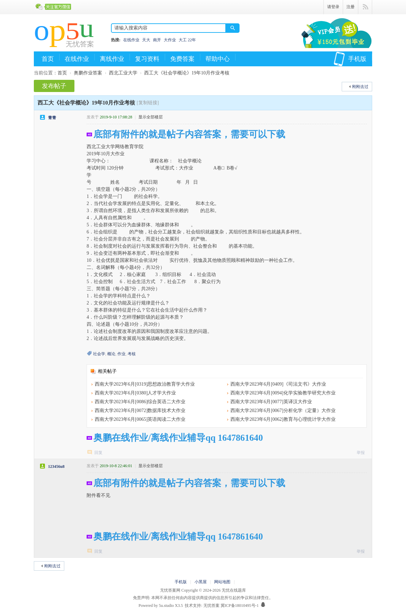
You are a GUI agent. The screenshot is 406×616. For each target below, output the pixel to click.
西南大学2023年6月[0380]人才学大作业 (135, 392)
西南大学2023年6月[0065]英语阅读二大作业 (140, 419)
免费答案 (182, 58)
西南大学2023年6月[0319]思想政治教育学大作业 (145, 384)
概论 (111, 353)
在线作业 (131, 40)
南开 (157, 40)
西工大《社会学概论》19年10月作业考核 (186, 72)
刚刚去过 (360, 86)
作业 (121, 353)
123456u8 (56, 466)
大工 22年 (187, 40)
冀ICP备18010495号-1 (240, 605)
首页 (48, 58)
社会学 (99, 353)
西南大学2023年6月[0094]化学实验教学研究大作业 (282, 392)
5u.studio (166, 605)
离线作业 (112, 58)
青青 (52, 117)
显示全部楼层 (150, 117)
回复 (98, 452)
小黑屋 (201, 581)
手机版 (350, 58)
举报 (361, 452)
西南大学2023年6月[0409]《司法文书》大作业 (278, 384)
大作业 (170, 40)
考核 (132, 353)
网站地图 (222, 581)
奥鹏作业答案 (88, 72)
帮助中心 (217, 58)
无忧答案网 (170, 590)
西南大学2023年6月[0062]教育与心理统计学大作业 (282, 419)
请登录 (333, 6)
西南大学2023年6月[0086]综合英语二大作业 (140, 401)
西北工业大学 (123, 72)
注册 (350, 6)
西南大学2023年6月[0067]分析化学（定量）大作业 (282, 410)
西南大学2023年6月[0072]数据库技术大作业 (140, 410)
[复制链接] (148, 102)
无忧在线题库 (234, 590)
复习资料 (147, 58)
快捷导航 (365, 7)
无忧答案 (211, 605)
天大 (146, 40)
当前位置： (46, 72)
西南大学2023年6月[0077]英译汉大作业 (271, 401)
